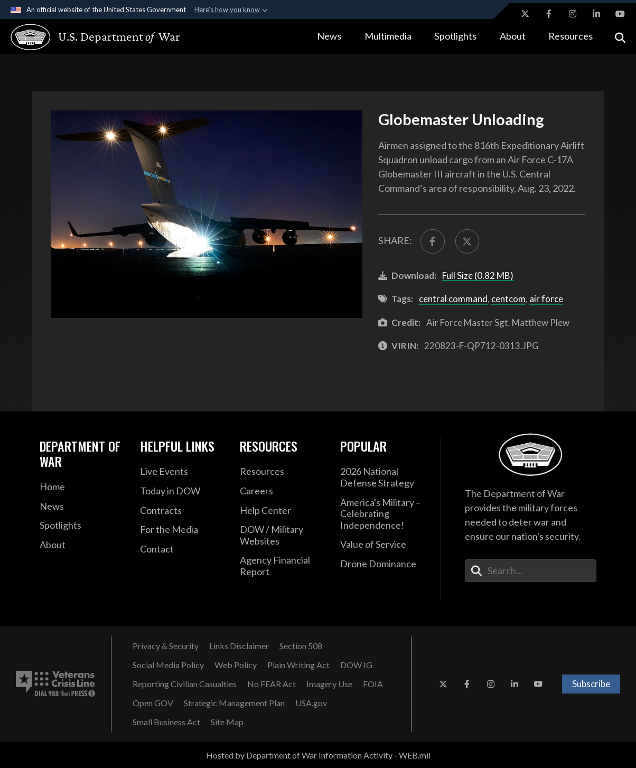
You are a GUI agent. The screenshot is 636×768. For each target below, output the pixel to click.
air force (546, 298)
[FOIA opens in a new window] (373, 684)
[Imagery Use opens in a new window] (329, 684)
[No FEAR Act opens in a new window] (271, 684)
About (513, 36)
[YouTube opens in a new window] (620, 14)
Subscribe (591, 683)
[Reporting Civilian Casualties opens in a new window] (184, 684)
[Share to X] (467, 241)
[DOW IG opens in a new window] (356, 665)
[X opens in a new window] (525, 14)
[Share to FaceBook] (432, 241)
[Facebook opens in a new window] (549, 14)
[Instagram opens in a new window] (573, 14)
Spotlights (455, 36)
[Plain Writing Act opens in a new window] (298, 665)
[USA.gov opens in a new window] (311, 703)
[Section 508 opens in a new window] (301, 645)
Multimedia (387, 36)
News (329, 36)
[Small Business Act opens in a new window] (166, 722)
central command (453, 298)
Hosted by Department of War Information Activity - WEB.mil (318, 755)
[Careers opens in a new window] (282, 491)
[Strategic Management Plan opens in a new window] (234, 703)
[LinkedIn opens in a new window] (596, 14)
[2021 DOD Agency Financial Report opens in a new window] (282, 566)
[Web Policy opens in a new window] (235, 665)
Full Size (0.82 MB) (477, 275)
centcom (508, 298)
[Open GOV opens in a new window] (153, 703)
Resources (570, 36)
